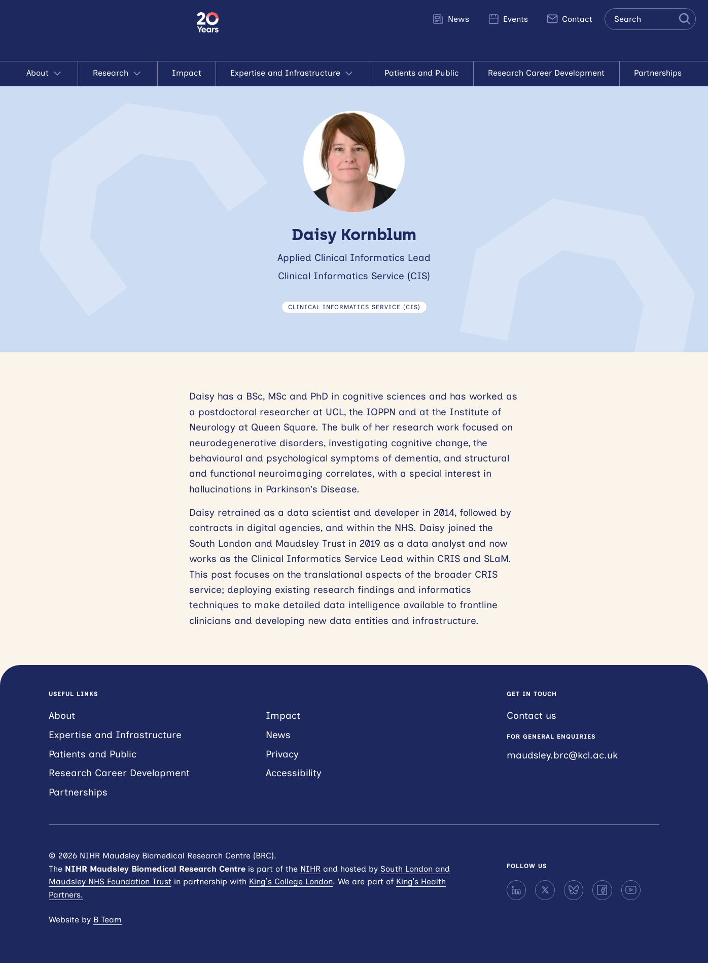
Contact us (531, 715)
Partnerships (658, 73)
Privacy (282, 754)
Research (118, 74)
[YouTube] (631, 890)
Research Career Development (546, 73)
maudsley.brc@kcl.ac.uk (562, 755)
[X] (544, 890)
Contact (569, 19)
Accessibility (294, 773)
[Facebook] (602, 890)
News (450, 19)
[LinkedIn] (516, 890)
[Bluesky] (573, 890)
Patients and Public (421, 73)
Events (507, 19)
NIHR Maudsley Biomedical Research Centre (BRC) (98, 30)
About (44, 74)
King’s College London (291, 881)
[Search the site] (650, 19)
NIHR (310, 869)
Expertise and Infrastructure (292, 74)
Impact (186, 73)
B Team (107, 919)
